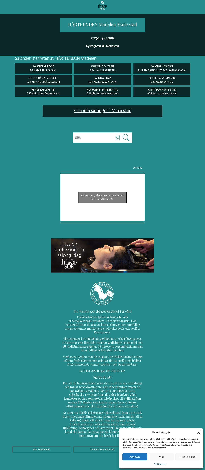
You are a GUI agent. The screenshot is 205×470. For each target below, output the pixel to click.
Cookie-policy (159, 464)
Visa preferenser (187, 457)
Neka (161, 457)
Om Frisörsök (41, 437)
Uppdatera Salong (102, 437)
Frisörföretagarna (73, 320)
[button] (198, 432)
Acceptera (134, 457)
